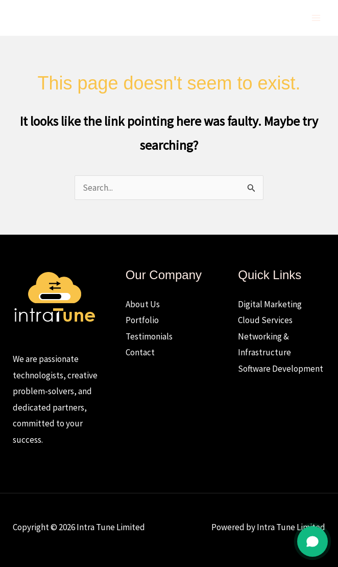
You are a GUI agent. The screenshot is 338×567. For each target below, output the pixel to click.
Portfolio (142, 320)
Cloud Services (265, 320)
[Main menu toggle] (316, 18)
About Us (143, 304)
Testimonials (149, 336)
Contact (140, 352)
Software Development (280, 368)
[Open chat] (312, 541)
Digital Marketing (270, 304)
